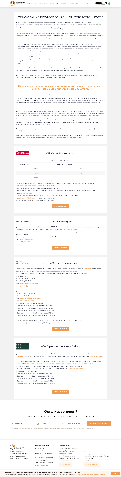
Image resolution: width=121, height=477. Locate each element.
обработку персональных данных (27, 428)
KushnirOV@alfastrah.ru (28, 186)
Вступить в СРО (39, 448)
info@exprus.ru (88, 460)
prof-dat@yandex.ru (27, 286)
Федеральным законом (41, 36)
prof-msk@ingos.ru (70, 229)
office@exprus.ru (26, 193)
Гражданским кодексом (92, 33)
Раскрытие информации (41, 465)
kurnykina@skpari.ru (96, 356)
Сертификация (42, 4)
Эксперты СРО (53, 4)
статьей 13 (79, 61)
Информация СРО (73, 4)
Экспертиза (62, 4)
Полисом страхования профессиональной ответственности (57, 271)
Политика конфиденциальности (44, 463)
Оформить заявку (60, 206)
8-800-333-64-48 (88, 458)
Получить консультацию (98, 423)
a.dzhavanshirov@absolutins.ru (30, 298)
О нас (82, 4)
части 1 (19, 40)
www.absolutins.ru (56, 323)
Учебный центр (31, 4)
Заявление (83, 181)
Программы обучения (41, 451)
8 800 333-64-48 (101, 3)
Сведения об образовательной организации (43, 454)
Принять (115, 473)
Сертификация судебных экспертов (45, 458)
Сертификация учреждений (42, 460)
